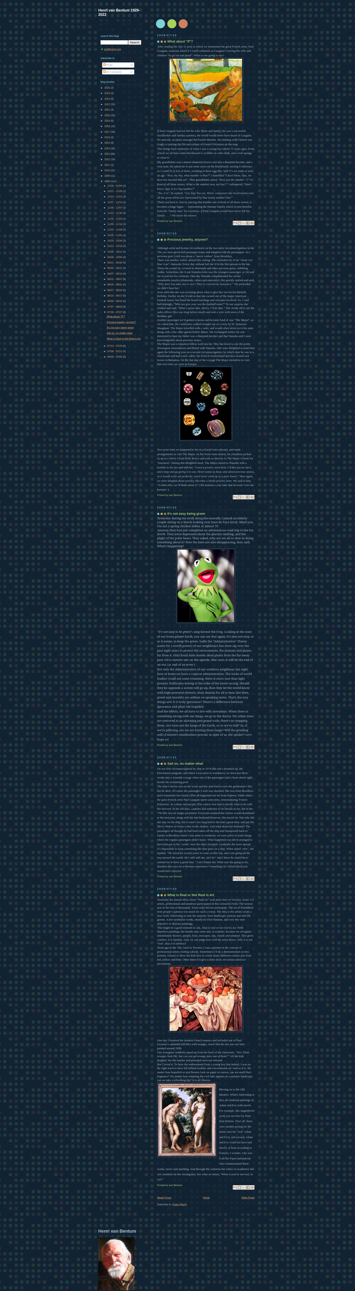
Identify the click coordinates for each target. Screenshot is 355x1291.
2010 (107, 170)
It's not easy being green (186, 513)
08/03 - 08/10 (115, 301)
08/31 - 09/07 (115, 279)
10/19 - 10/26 (115, 240)
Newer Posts (164, 1197)
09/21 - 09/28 (115, 262)
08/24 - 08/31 (115, 284)
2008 (107, 181)
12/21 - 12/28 (115, 191)
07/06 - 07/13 (115, 351)
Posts (108, 65)
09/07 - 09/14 (115, 273)
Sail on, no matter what (185, 763)
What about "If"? (180, 41)
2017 (107, 132)
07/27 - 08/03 (115, 306)
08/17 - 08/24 (115, 290)
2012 (107, 159)
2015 (107, 142)
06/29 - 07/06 (115, 356)
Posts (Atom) (180, 1204)
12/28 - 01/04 (115, 185)
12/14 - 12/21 (115, 196)
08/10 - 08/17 (115, 295)
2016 (107, 137)
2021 (107, 109)
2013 (107, 153)
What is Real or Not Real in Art (190, 895)
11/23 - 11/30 (115, 213)
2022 (107, 104)
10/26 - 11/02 (115, 235)
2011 (107, 165)
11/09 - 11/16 (115, 224)
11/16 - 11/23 (115, 218)
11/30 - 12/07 (115, 207)
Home (206, 1197)
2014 (107, 148)
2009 (107, 175)
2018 (107, 126)
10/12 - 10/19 (115, 246)
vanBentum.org (112, 49)
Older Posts (247, 1197)
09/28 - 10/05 (115, 257)
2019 (107, 120)
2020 (107, 115)
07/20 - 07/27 (115, 312)
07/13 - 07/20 (115, 345)
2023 (107, 98)
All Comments (112, 72)
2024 (107, 93)
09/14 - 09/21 (115, 268)
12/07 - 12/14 (115, 202)
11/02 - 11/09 (115, 229)
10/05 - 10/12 (115, 251)
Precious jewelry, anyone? (187, 239)
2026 (107, 87)
